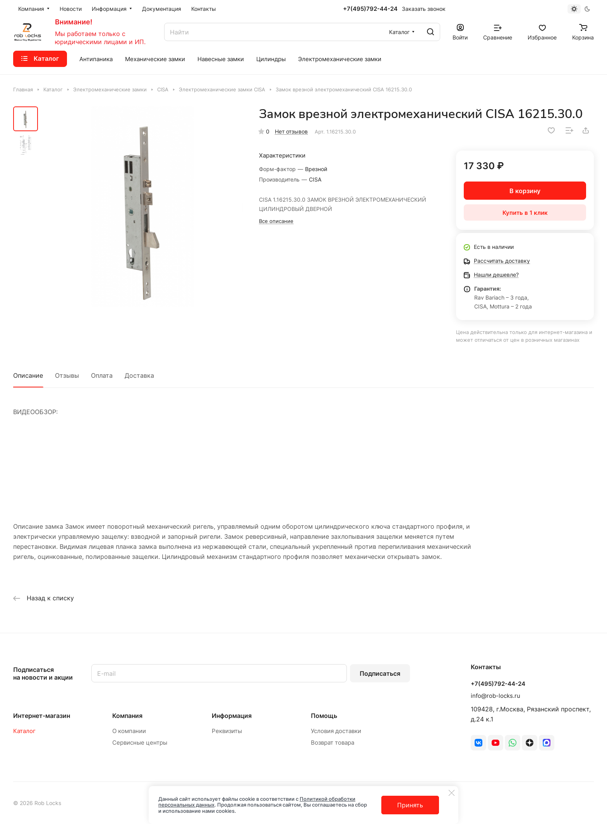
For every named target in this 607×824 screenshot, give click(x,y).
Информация (232, 716)
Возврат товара (332, 742)
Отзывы (67, 375)
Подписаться (380, 673)
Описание (28, 375)
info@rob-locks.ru (495, 695)
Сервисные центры (139, 742)
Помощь (324, 716)
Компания (127, 716)
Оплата (102, 375)
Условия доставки (336, 731)
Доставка (139, 375)
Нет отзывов (291, 131)
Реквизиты (227, 731)
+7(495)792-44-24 (370, 8)
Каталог (24, 731)
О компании (129, 731)
